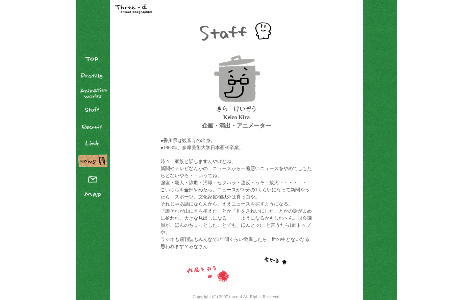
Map (93, 194)
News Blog (93, 160)
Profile (93, 75)
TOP (93, 59)
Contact (93, 177)
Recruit (93, 126)
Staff (93, 109)
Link (93, 143)
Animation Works (93, 92)
